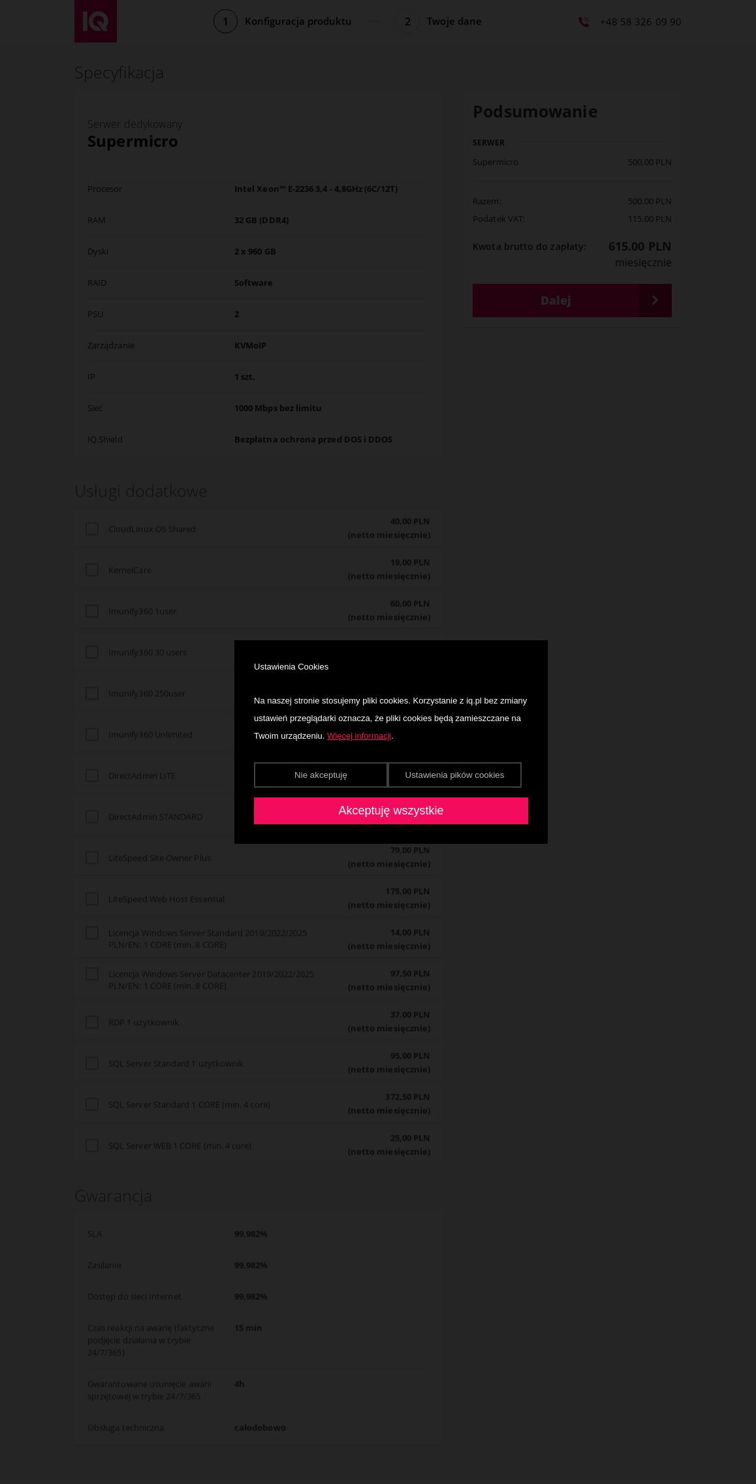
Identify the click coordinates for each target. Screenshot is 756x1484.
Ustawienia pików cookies (455, 775)
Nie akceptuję (320, 775)
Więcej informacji (359, 736)
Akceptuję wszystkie (390, 810)
